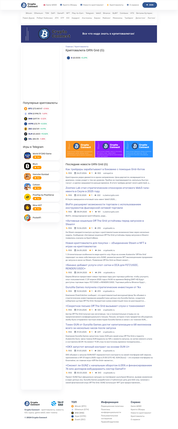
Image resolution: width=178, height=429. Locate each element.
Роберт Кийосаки (45, 18)
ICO (67, 18)
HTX (132, 13)
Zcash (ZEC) (80, 419)
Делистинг (140, 18)
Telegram (90, 13)
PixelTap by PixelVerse (43, 195)
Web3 (98, 13)
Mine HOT (37, 205)
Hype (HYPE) (80, 416)
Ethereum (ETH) (82, 409)
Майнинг (107, 18)
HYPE (30, 124)
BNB (30, 119)
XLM (30, 134)
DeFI (53, 13)
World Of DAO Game (42, 153)
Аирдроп (76, 18)
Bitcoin (29, 13)
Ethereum (38, 13)
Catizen (36, 184)
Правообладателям (110, 422)
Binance (106, 13)
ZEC (30, 129)
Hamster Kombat (41, 174)
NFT (68, 13)
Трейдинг (129, 18)
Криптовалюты (115, 5)
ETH (30, 114)
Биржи (97, 18)
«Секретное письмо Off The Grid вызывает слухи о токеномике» (105, 305)
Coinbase (124, 13)
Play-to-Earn (77, 13)
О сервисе (133, 5)
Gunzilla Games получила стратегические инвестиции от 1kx (103, 287)
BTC (30, 108)
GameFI (60, 13)
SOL (30, 139)
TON (47, 13)
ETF (62, 18)
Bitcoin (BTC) (80, 406)
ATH (56, 18)
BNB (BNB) (79, 413)
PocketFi (37, 217)
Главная (69, 46)
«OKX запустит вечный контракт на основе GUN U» (97, 346)
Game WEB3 (50, 5)
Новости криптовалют (91, 5)
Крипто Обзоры (68, 5)
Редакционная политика (112, 406)
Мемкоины (117, 18)
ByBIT (115, 13)
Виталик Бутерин (144, 13)
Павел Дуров (28, 18)
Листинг (151, 18)
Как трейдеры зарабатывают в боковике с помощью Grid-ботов (105, 169)
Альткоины (87, 18)
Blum (35, 164)
